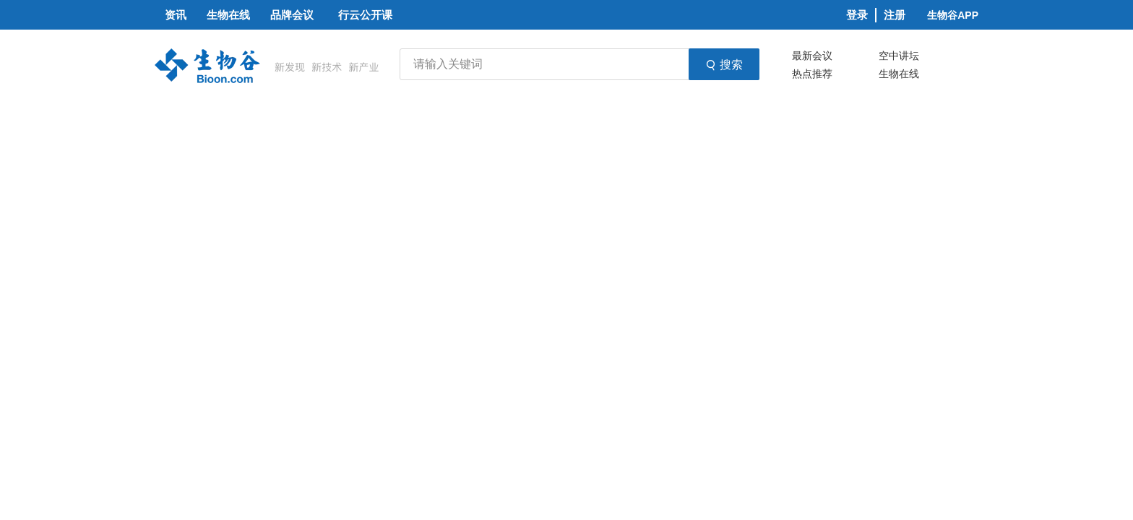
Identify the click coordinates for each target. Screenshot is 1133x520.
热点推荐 (812, 73)
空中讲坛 (899, 55)
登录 (857, 15)
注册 (894, 15)
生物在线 (899, 73)
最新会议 (812, 55)
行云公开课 (365, 15)
